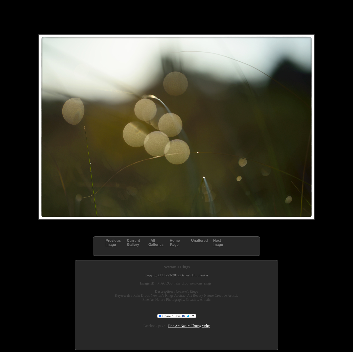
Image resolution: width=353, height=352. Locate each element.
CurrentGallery (133, 243)
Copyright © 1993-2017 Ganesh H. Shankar (176, 275)
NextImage (218, 243)
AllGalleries (156, 243)
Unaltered (199, 240)
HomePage (175, 243)
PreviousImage (113, 243)
